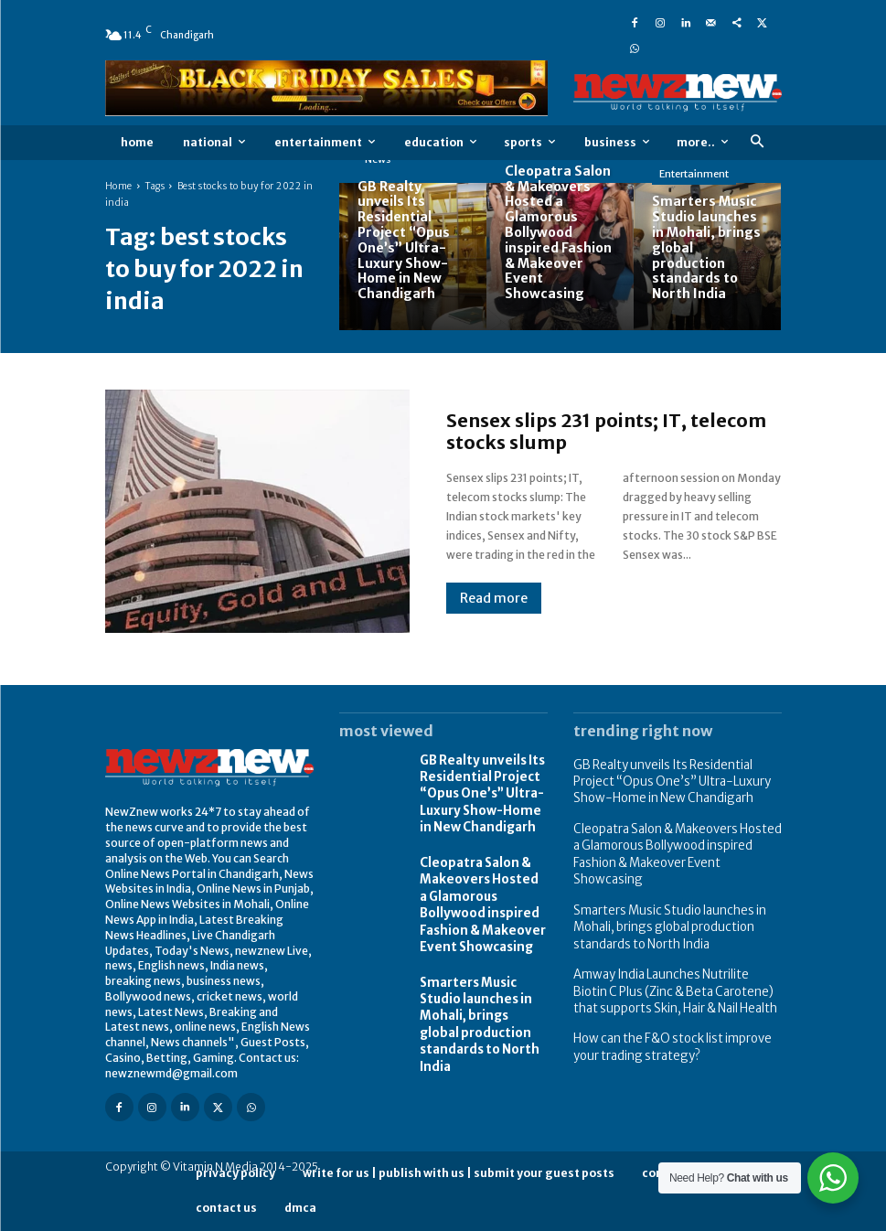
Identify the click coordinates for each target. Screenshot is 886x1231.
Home (119, 186)
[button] (758, 142)
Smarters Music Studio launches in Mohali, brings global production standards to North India (483, 995)
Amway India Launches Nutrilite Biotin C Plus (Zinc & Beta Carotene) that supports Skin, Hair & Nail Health (674, 959)
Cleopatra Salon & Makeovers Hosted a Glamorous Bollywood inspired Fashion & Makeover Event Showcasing (483, 893)
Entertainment (694, 173)
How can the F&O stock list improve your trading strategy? (665, 1010)
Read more (494, 598)
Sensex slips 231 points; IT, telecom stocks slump (606, 431)
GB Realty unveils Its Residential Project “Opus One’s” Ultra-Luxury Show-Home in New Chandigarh (482, 790)
